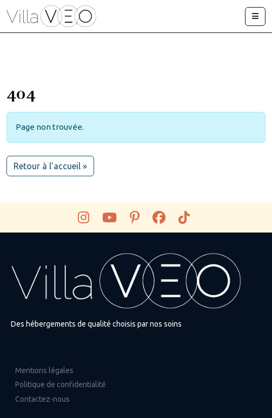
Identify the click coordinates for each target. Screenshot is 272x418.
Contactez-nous (42, 399)
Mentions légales (44, 370)
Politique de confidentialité (60, 384)
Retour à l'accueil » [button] (50, 166)
